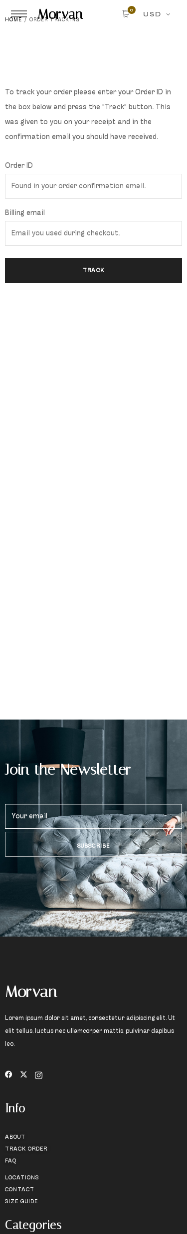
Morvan (60, 13)
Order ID (19, 166)
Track (93, 271)
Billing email (25, 213)
